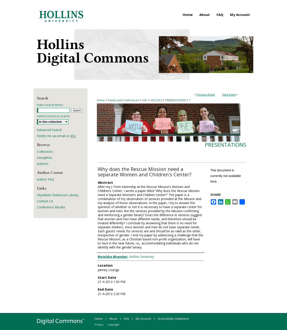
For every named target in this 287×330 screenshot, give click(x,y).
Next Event (229, 95)
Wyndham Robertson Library (57, 195)
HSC (145, 100)
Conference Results (51, 207)
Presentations (225, 144)
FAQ (126, 319)
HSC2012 (157, 100)
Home (101, 100)
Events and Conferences (123, 100)
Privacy (99, 324)
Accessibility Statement (173, 319)
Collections (45, 151)
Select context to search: (53, 116)
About (113, 319)
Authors (42, 164)
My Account (143, 319)
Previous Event (205, 95)
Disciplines (44, 157)
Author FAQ (45, 179)
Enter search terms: (50, 105)
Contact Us (45, 201)
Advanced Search (49, 130)
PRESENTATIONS (176, 100)
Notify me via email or (56, 136)
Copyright (113, 324)
